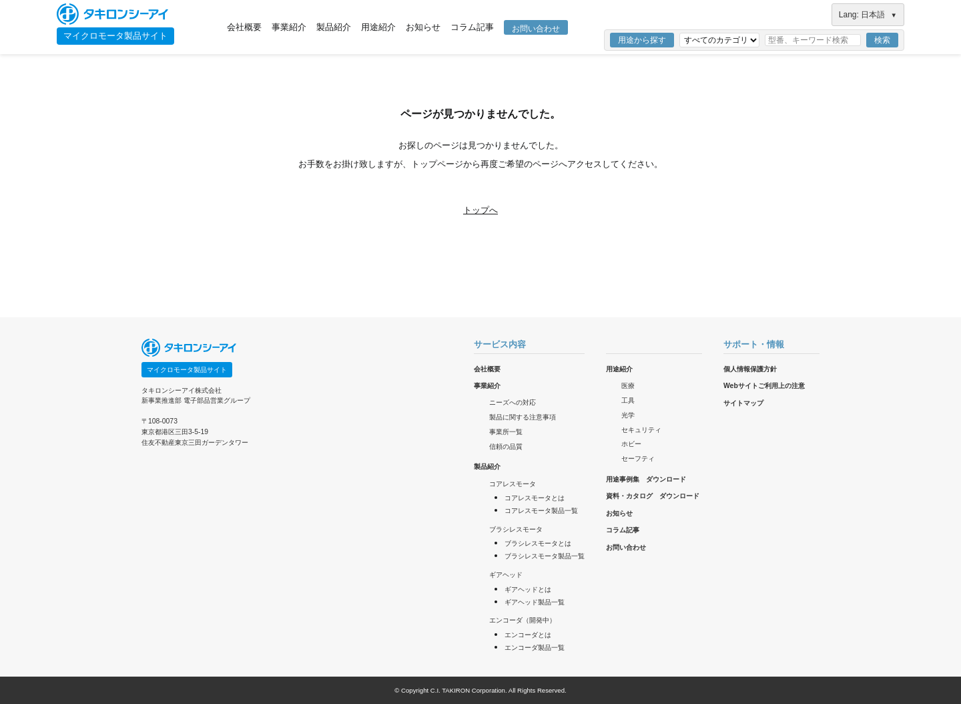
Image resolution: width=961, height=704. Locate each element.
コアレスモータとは (535, 498)
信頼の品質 (506, 446)
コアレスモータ (512, 484)
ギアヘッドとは (528, 589)
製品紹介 (333, 27)
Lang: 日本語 (868, 14)
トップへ (480, 210)
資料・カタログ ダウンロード (652, 496)
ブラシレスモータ (516, 529)
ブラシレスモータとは (538, 543)
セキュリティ (641, 429)
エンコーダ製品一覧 (535, 647)
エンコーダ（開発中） (522, 620)
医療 (628, 385)
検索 (882, 40)
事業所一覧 (506, 431)
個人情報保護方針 (750, 369)
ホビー (631, 444)
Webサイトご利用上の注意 (764, 385)
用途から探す (642, 40)
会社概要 (244, 27)
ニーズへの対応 (512, 402)
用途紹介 (378, 27)
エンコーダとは (528, 635)
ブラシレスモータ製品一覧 (545, 556)
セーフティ (638, 458)
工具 (628, 400)
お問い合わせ (536, 28)
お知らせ (423, 27)
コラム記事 (472, 27)
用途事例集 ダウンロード (646, 479)
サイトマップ (743, 403)
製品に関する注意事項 (522, 417)
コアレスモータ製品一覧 (541, 510)
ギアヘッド (506, 574)
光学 (628, 415)
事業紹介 (289, 27)
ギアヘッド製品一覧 (535, 602)
